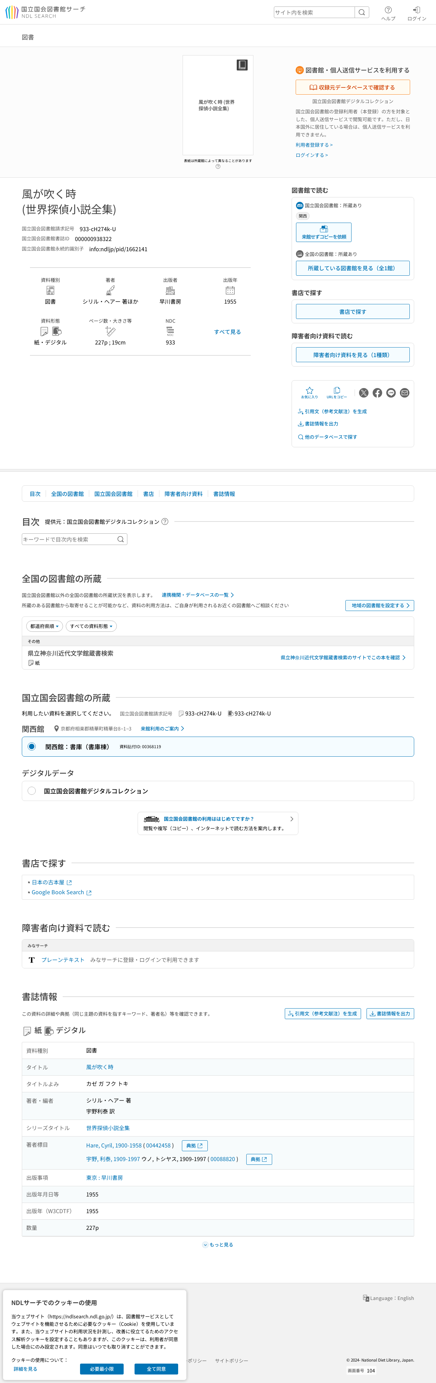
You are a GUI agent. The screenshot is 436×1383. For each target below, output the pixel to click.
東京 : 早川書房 (104, 1177)
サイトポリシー (231, 1360)
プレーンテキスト (63, 959)
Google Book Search (62, 892)
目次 (35, 493)
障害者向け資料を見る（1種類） (353, 355)
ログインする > (312, 154)
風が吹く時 (99, 1067)
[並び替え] (44, 626)
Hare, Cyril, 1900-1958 (114, 1145)
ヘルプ (388, 12)
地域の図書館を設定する (382, 605)
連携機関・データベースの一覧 (199, 595)
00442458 (158, 1145)
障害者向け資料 (184, 493)
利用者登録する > (314, 144)
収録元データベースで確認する (352, 87)
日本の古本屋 (52, 882)
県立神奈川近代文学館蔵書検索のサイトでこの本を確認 (344, 658)
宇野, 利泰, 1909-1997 (113, 1159)
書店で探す (353, 311)
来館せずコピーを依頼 (324, 232)
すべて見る (227, 331)
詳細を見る (25, 1368)
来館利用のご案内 (164, 728)
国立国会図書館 (113, 493)
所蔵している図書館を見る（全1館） (353, 268)
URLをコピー (337, 392)
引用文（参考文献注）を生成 (332, 411)
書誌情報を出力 (317, 423)
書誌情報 (224, 493)
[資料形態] (91, 626)
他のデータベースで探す (327, 436)
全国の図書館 (67, 493)
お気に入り (309, 392)
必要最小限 (102, 1368)
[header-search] (321, 12)
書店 (148, 493)
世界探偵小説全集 (108, 1128)
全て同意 (156, 1368)
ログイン (416, 12)
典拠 (194, 1145)
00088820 (223, 1159)
